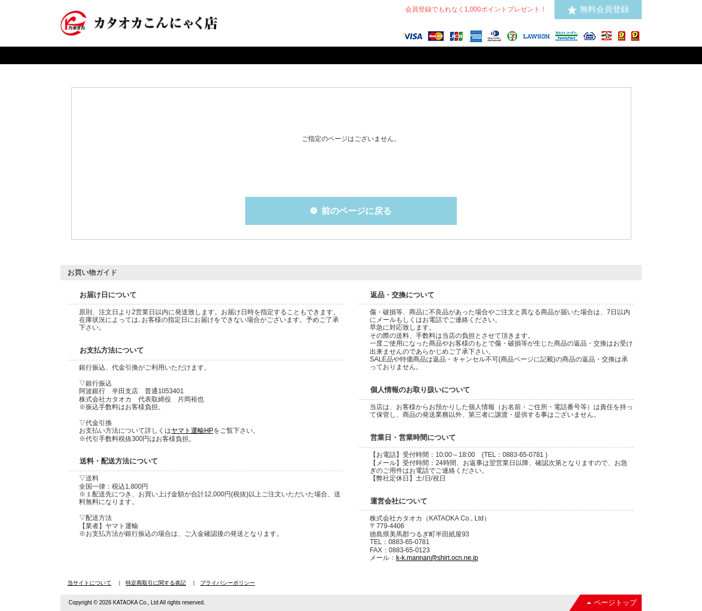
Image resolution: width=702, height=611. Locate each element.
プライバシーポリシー (227, 583)
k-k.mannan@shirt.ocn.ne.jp (437, 558)
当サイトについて (89, 583)
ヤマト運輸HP (192, 430)
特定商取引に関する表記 (156, 583)
